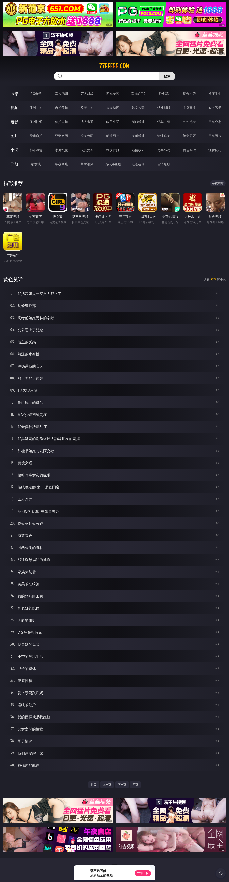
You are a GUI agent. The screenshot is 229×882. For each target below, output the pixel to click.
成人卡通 (87, 122)
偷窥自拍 (36, 136)
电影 (14, 121)
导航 (14, 164)
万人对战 (87, 93)
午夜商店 (61, 164)
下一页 (122, 784)
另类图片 (214, 136)
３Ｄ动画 (112, 107)
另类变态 (214, 122)
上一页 (107, 784)
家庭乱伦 (61, 150)
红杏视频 (138, 164)
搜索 (167, 76)
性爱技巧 (214, 150)
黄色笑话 (189, 150)
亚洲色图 (61, 136)
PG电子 (36, 93)
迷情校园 (138, 150)
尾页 (135, 784)
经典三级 (163, 122)
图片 (14, 135)
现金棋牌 (189, 93)
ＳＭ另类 (214, 107)
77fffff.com (114, 66)
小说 (14, 150)
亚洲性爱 (36, 122)
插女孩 (36, 164)
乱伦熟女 (189, 122)
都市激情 (36, 150)
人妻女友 (87, 150)
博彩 (14, 93)
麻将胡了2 (138, 93)
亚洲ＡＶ (36, 107)
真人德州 (61, 93)
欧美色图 (87, 136)
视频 (14, 107)
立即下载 (142, 873)
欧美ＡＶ (87, 107)
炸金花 (164, 93)
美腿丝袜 (138, 136)
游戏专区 (112, 93)
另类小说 (163, 150)
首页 (93, 784)
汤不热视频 (113, 164)
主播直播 (189, 107)
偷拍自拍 (61, 122)
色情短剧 (163, 164)
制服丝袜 (138, 122)
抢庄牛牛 (214, 93)
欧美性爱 (112, 122)
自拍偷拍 (61, 107)
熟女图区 (189, 136)
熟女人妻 (138, 107)
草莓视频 (87, 164)
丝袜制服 (163, 107)
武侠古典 (112, 150)
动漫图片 (112, 136)
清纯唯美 (163, 136)
